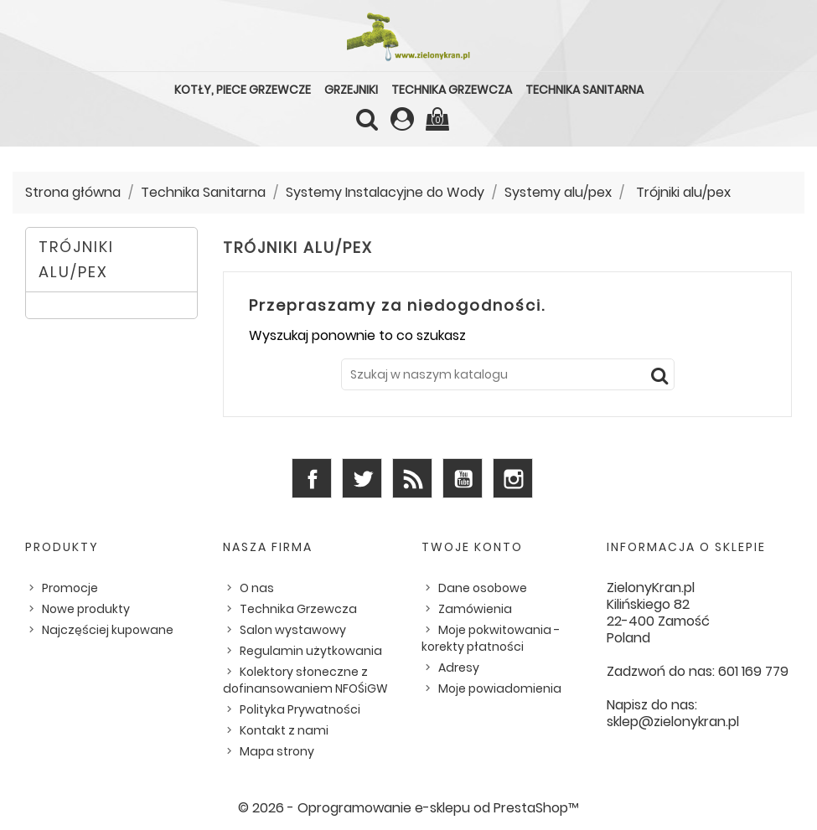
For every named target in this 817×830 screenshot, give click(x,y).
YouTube (462, 478)
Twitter (362, 478)
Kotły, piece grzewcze (242, 89)
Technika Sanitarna (584, 89)
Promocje (70, 588)
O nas (257, 588)
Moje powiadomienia (499, 688)
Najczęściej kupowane (107, 629)
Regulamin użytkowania (311, 650)
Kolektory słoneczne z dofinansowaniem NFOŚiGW (305, 680)
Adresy (458, 667)
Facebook (311, 478)
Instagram (513, 478)
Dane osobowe (482, 588)
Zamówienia (475, 609)
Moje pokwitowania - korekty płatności (490, 638)
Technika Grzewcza (451, 89)
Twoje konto (472, 547)
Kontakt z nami (284, 730)
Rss (412, 478)
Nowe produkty (86, 609)
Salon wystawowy (293, 629)
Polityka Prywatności (300, 709)
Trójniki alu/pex (76, 259)
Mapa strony (277, 751)
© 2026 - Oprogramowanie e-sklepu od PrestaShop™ (408, 807)
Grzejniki (351, 89)
